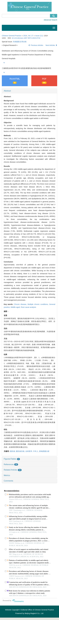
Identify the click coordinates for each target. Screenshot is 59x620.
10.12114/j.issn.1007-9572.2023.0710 (26, 38)
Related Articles (13, 470)
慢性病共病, (20, 451)
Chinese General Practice (11, 36)
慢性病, (13, 451)
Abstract (7, 91)
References (11, 464)
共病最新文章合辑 (19, 42)
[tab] (29, 91)
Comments (8, 481)
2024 (25, 36)
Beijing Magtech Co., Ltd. (34, 613)
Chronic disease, (21, 304)
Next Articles (51, 45)
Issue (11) (39, 36)
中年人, (36, 451)
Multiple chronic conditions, (38, 304)
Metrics (7, 475)
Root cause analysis (28, 307)
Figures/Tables (12, 459)
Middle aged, (16, 307)
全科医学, (29, 451)
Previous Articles (36, 45)
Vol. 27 (30, 36)
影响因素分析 (44, 451)
